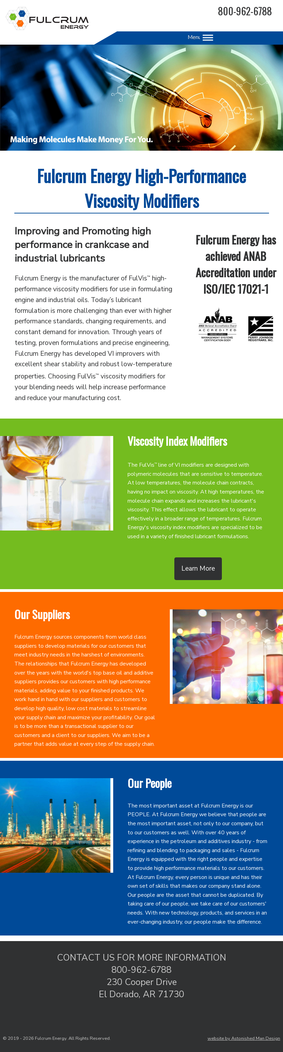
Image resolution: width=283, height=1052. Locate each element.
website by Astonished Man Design (244, 1038)
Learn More (198, 568)
